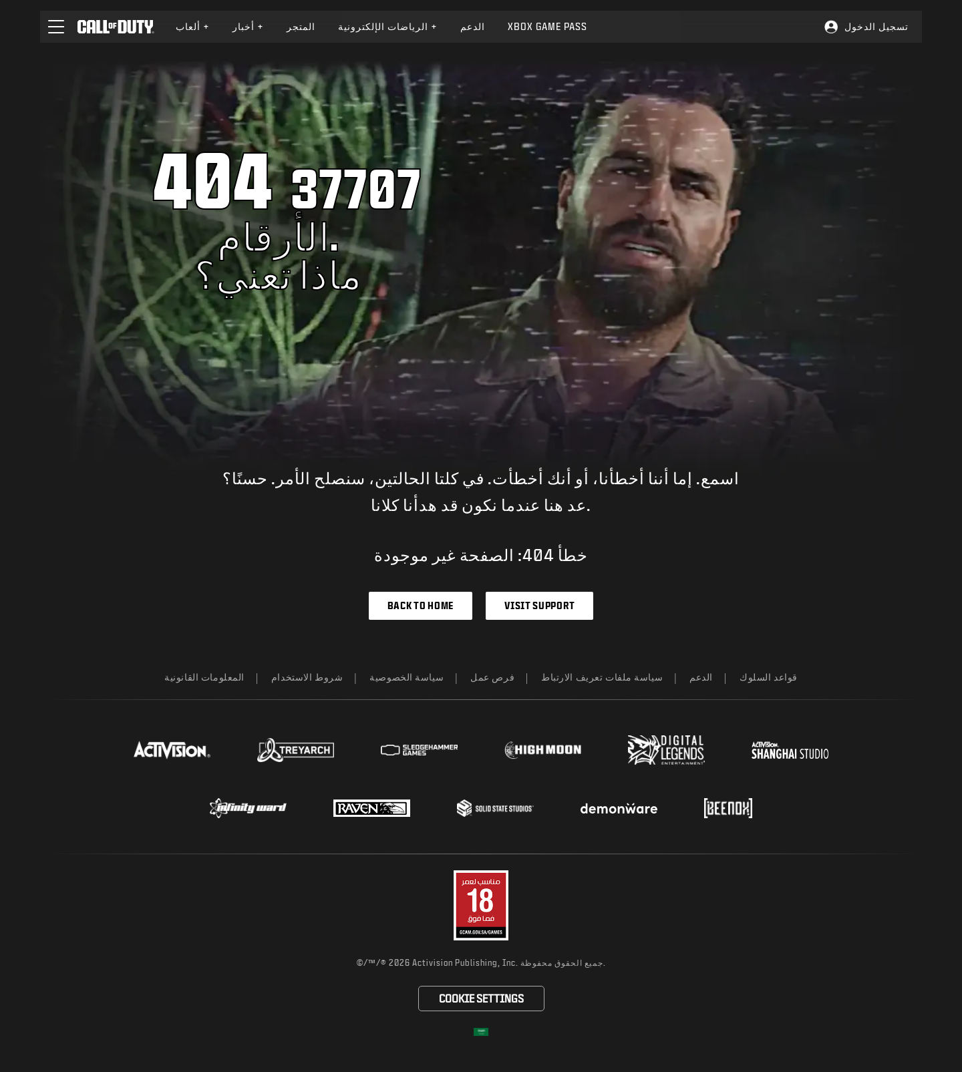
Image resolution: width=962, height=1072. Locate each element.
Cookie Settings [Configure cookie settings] (481, 998)
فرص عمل (492, 677)
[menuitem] (193, 27)
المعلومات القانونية (204, 677)
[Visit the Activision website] (172, 750)
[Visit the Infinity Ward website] (248, 808)
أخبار (248, 26)
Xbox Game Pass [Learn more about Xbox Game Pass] (547, 26)
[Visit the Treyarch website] (295, 750)
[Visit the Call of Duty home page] (115, 26)
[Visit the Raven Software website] (371, 808)
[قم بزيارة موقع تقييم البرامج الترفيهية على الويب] (481, 905)
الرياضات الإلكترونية (388, 26)
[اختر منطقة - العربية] (481, 1032)
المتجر (301, 26)
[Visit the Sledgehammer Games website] (419, 750)
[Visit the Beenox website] (728, 808)
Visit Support (539, 605)
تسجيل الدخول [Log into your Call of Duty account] (876, 26)
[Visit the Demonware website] (619, 808)
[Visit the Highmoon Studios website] (542, 750)
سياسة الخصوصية (406, 677)
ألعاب (193, 26)
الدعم (701, 677)
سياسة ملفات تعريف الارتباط (602, 677)
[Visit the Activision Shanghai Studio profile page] (790, 750)
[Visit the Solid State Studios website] (495, 807)
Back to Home (420, 605)
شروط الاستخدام (307, 677)
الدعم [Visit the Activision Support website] (472, 26)
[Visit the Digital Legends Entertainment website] (666, 750)
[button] (56, 26)
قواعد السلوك (769, 677)
